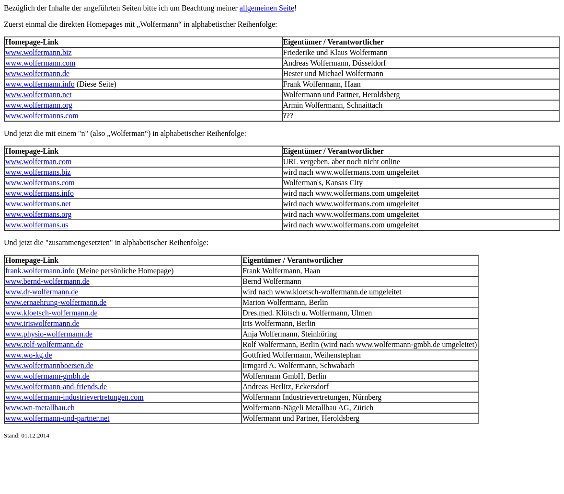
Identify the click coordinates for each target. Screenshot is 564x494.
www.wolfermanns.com (42, 116)
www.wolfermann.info (40, 84)
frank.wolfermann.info (40, 271)
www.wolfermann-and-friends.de (56, 386)
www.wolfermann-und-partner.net (57, 418)
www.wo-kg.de (28, 355)
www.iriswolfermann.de (42, 323)
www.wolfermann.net (38, 94)
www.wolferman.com (38, 161)
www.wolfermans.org (38, 214)
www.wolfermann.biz (38, 52)
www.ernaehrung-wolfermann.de (55, 302)
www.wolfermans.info (39, 193)
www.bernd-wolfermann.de (47, 281)
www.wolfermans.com (40, 183)
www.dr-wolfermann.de (41, 292)
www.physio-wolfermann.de (48, 334)
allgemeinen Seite (267, 8)
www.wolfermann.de (37, 73)
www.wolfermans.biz (38, 172)
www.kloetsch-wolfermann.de (51, 313)
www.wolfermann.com (40, 63)
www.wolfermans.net (38, 204)
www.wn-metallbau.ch (40, 408)
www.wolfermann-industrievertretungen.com (74, 397)
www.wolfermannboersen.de (49, 365)
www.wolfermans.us (36, 225)
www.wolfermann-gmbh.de (47, 376)
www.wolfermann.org (38, 105)
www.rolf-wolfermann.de (44, 344)
